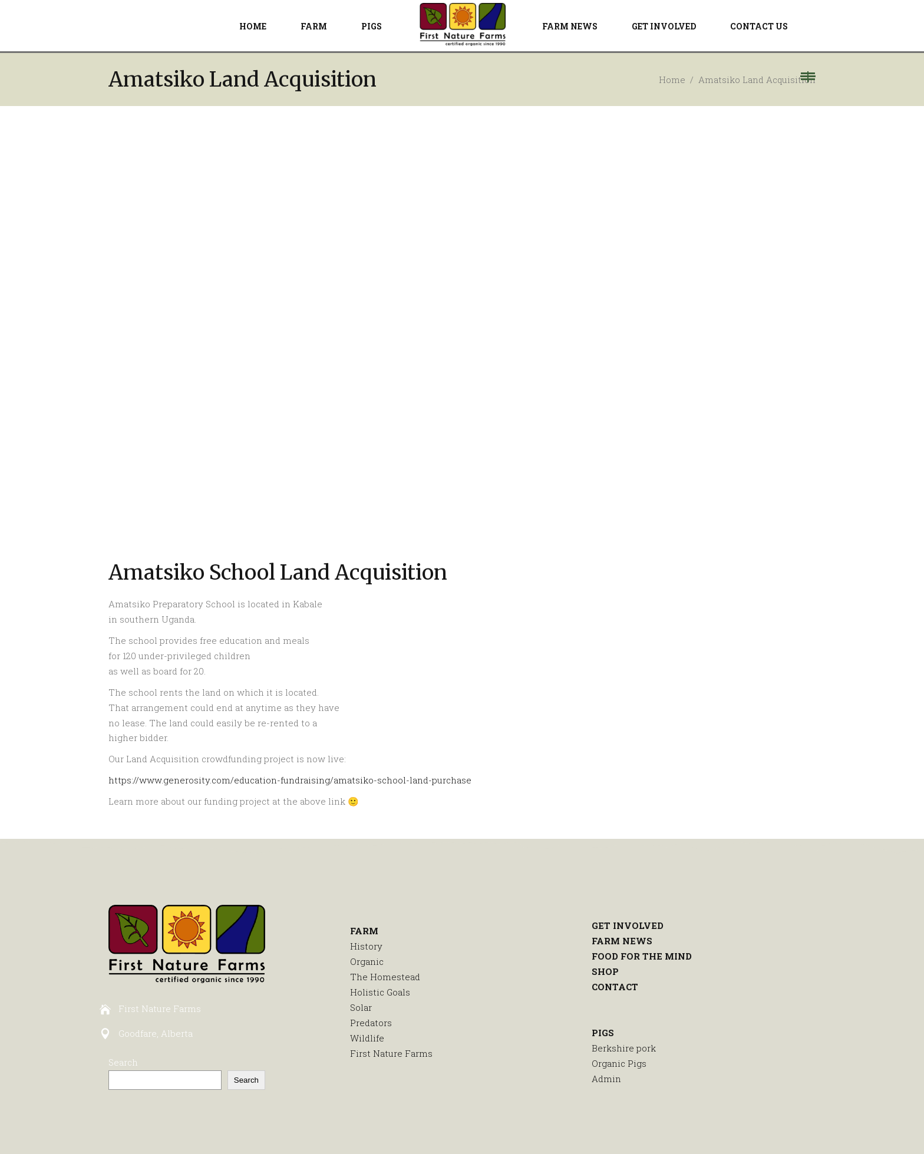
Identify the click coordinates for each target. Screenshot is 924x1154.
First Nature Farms (391, 1053)
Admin (606, 1078)
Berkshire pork (624, 1048)
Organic (367, 961)
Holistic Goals (380, 992)
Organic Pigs (619, 1063)
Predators (371, 1023)
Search (123, 1062)
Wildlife (367, 1038)
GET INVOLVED (628, 925)
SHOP (605, 971)
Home (672, 79)
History (366, 946)
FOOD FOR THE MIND (642, 956)
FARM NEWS (622, 941)
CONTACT (615, 987)
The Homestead (385, 977)
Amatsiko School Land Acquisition (277, 573)
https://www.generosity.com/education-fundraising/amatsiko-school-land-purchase (289, 780)
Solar (361, 1007)
